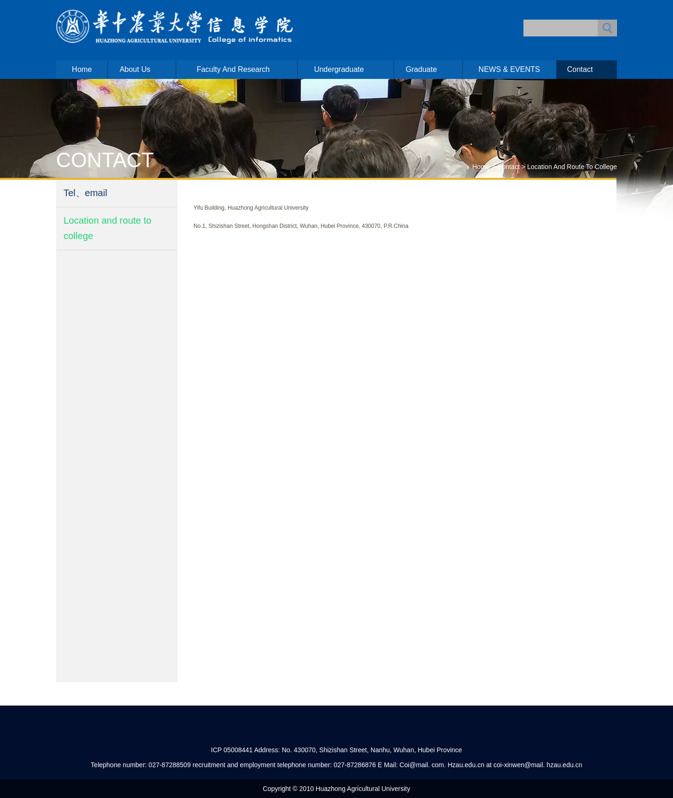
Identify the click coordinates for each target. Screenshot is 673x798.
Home (82, 69)
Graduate (421, 69)
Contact (580, 69)
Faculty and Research (233, 69)
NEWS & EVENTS (509, 69)
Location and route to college (572, 166)
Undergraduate (339, 69)
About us (135, 69)
